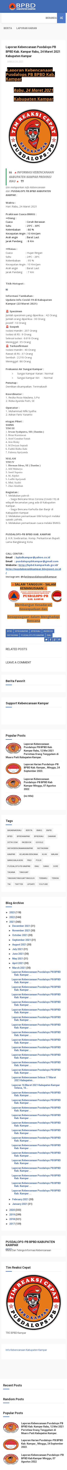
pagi (29, 850)
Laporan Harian (42, 18)
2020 (12, 1199)
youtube (43, 874)
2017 (12, 1213)
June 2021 (18, 943)
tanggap (23, 862)
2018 (12, 1209)
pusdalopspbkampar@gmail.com (37, 551)
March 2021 (19, 957)
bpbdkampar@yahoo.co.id (33, 547)
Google (39, 832)
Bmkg (39, 820)
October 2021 (20, 925)
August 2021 (19, 934)
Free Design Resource (46, 1465)
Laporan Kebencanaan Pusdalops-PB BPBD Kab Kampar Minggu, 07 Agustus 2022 (42, 1448)
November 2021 (21, 920)
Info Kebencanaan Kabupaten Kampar (26, 1340)
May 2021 (18, 948)
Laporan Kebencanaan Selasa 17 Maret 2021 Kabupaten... (34, 1069)
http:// (23, 555)
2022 (12, 907)
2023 (12, 902)
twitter (19, 874)
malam (54, 844)
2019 (12, 1204)
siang (46, 856)
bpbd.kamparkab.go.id (42, 555)
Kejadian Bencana (28, 844)
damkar (52, 826)
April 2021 (18, 953)
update (31, 874)
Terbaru (43, 868)
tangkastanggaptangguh (21, 868)
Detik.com (12, 832)
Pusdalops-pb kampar (32, 625)
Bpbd (9, 621)
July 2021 (17, 939)
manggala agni (15, 850)
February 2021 (20, 1189)
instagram (12, 625)
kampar (11, 844)
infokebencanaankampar (20, 838)
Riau (49, 625)
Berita (23, 18)
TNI (9, 874)
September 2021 (21, 929)
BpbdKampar (21, 621)
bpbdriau (35, 621)
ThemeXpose (26, 1465)
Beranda (9, 18)
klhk (44, 844)
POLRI (38, 850)
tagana (11, 862)
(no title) (28, 786)
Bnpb (48, 820)
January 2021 (20, 1193)
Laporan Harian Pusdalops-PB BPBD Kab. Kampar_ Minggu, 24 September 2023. (42, 757)
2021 (12, 911)
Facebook (48, 621)
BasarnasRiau (14, 820)
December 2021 (21, 915)
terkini (55, 868)
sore (55, 856)
